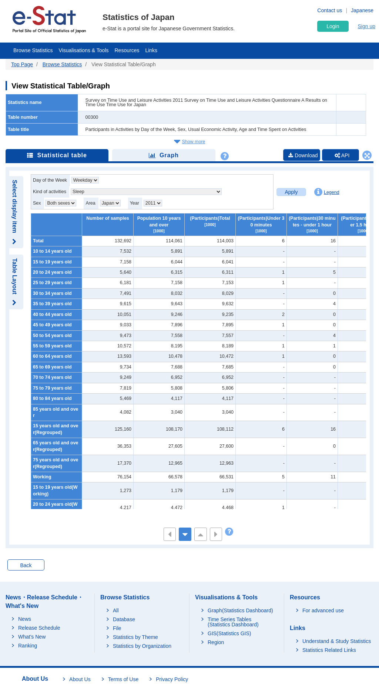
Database (124, 619)
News (24, 619)
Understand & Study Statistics (336, 641)
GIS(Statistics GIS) (229, 633)
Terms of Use (123, 679)
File (117, 628)
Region (216, 642)
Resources (127, 50)
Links (151, 50)
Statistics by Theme (135, 637)
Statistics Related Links (329, 650)
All (116, 610)
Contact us (329, 10)
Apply (291, 192)
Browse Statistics (33, 50)
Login (332, 26)
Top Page (22, 64)
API (342, 155)
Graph (164, 155)
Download (303, 155)
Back (25, 565)
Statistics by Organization (142, 646)
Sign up (366, 26)
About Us (80, 679)
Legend (326, 192)
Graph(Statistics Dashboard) (240, 610)
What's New (32, 636)
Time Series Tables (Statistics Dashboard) (233, 622)
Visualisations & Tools (84, 50)
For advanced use (323, 610)
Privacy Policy (172, 679)
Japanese (362, 10)
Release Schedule (39, 627)
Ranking (27, 645)
